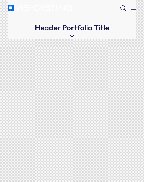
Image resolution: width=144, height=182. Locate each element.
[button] (133, 8)
